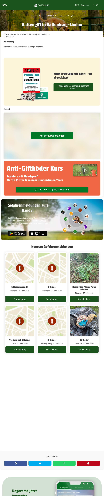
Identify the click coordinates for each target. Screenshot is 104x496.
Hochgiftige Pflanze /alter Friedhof (84, 288)
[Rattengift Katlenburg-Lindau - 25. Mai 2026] (84, 277)
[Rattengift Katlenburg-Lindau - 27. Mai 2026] (84, 329)
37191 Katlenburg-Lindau (54, 16)
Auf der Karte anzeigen (52, 136)
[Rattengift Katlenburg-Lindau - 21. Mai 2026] (52, 277)
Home (33, 16)
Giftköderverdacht (19, 287)
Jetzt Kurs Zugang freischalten (52, 189)
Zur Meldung (20, 299)
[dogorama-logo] (40, 5)
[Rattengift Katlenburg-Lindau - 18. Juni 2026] (20, 277)
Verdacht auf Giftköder (19, 340)
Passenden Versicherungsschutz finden (73, 87)
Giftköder (40, 16)
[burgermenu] (4, 5)
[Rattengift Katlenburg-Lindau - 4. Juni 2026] (52, 329)
